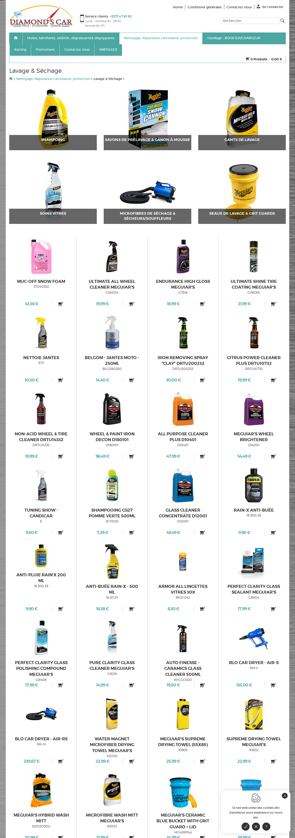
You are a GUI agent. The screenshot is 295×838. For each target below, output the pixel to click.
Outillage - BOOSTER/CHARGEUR (233, 38)
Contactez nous (77, 49)
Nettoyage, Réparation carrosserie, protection (161, 38)
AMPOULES (108, 49)
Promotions (45, 49)
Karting (20, 49)
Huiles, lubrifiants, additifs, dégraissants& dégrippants (71, 38)
